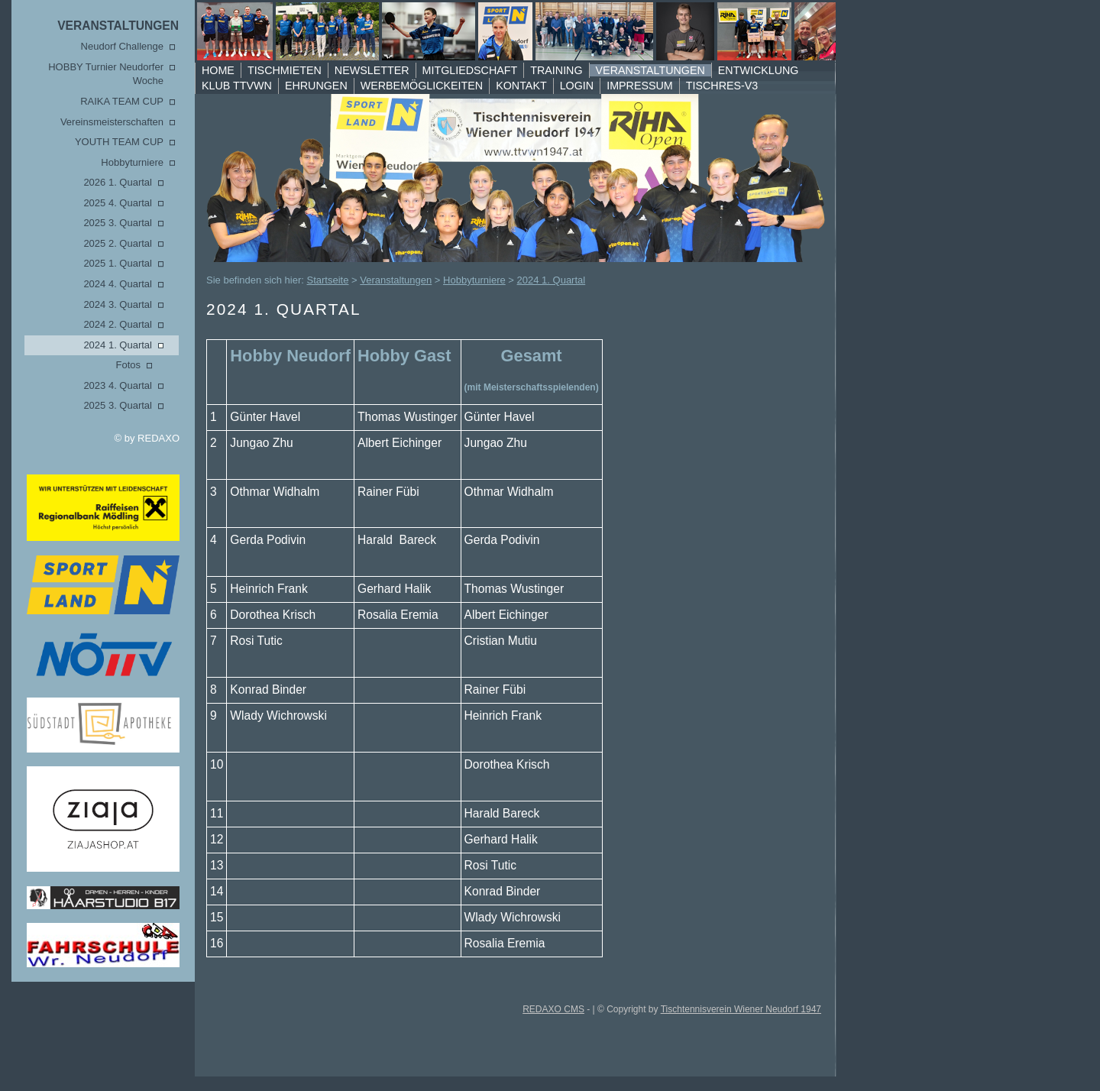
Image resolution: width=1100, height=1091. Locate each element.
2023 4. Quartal (117, 385)
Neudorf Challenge (122, 46)
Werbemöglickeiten (422, 85)
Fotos (128, 365)
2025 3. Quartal (117, 222)
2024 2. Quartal (117, 324)
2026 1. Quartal (117, 182)
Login (577, 85)
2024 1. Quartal (117, 345)
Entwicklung (758, 70)
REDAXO (159, 438)
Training (556, 70)
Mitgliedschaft (470, 70)
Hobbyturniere (132, 162)
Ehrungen (316, 85)
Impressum (640, 85)
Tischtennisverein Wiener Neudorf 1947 (741, 1009)
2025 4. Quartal (117, 203)
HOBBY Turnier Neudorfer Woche (105, 74)
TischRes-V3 (722, 85)
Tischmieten (284, 70)
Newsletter (372, 70)
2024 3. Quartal (117, 304)
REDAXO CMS (553, 1009)
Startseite (328, 280)
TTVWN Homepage (496, 31)
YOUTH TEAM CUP (119, 141)
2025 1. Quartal (117, 263)
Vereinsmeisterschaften (111, 122)
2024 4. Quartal (117, 284)
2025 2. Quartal (117, 243)
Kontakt (521, 85)
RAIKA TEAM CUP (121, 101)
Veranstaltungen (118, 25)
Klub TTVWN (237, 85)
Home (218, 70)
